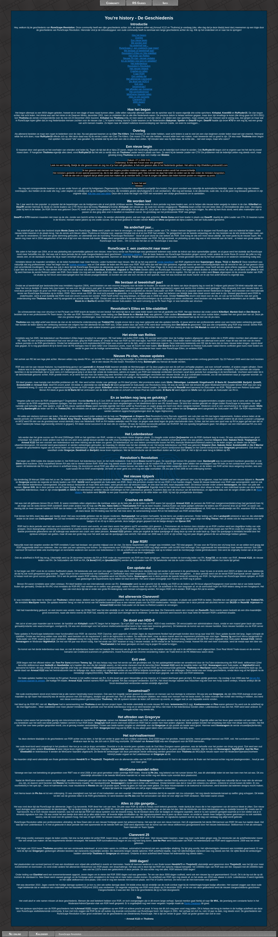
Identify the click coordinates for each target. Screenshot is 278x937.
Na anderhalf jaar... (139, 45)
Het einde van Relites (138, 55)
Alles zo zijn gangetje (139, 97)
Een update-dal (139, 76)
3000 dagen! (139, 102)
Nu (139, 104)
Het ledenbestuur (139, 63)
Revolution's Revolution (139, 66)
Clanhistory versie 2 (132, 254)
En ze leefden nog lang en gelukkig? (139, 61)
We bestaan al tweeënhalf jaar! (139, 50)
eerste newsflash (165, 262)
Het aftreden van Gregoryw (139, 89)
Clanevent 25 (139, 99)
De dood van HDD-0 (139, 81)
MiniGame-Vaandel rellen (139, 94)
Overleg (139, 38)
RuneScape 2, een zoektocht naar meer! (139, 48)
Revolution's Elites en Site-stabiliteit (139, 53)
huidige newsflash (78, 264)
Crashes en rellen (139, 71)
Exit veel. (139, 84)
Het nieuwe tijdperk (139, 68)
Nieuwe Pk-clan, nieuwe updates (139, 58)
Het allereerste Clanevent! (139, 79)
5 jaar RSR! (139, 73)
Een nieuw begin (139, 40)
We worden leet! (139, 43)
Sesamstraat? (139, 86)
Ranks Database (192, 903)
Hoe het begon (139, 35)
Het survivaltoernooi (139, 91)
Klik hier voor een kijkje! (99, 193)
